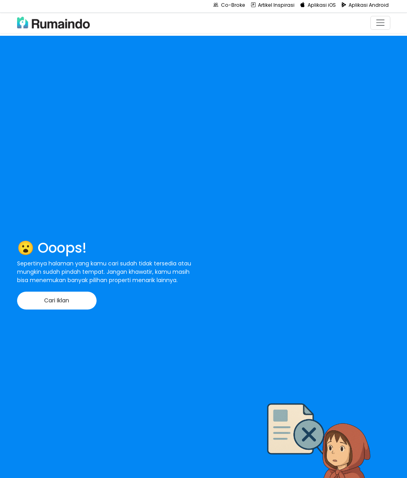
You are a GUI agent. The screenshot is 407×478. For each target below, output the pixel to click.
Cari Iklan (56, 300)
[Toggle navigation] (380, 23)
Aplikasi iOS (318, 5)
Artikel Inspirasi (273, 5)
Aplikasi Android (365, 5)
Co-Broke (229, 5)
